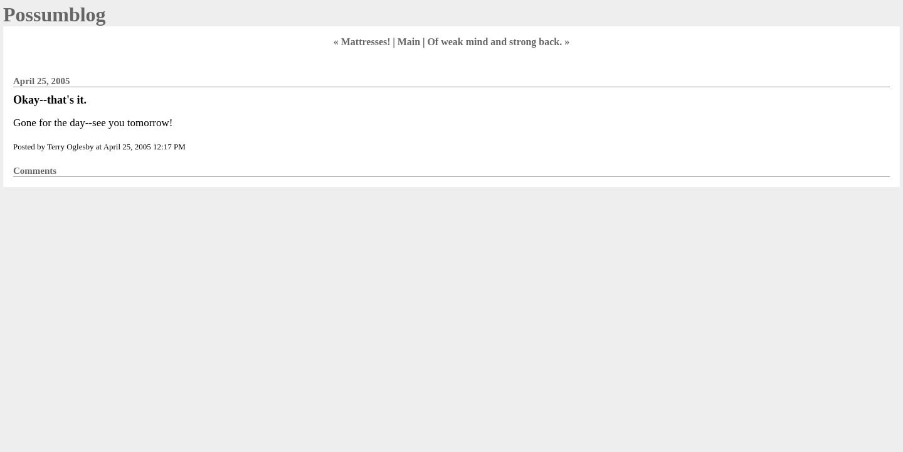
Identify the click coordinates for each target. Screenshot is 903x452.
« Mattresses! (362, 41)
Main (409, 41)
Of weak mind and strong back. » (498, 41)
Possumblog (54, 14)
